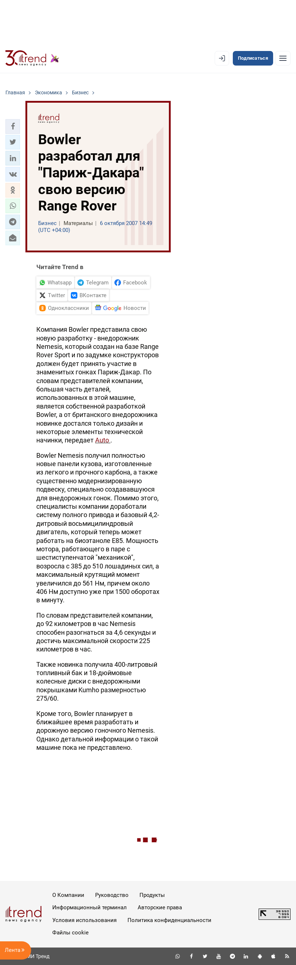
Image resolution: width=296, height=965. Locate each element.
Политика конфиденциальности (169, 920)
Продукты (152, 895)
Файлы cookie (70, 932)
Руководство (112, 895)
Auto (102, 440)
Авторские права (160, 907)
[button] (13, 126)
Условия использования (84, 920)
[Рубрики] (283, 58)
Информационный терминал (89, 907)
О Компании (68, 895)
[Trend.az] (32, 58)
